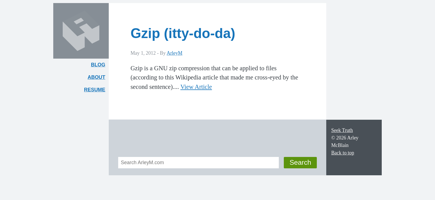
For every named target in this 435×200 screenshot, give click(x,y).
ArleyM (175, 53)
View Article (196, 86)
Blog (98, 65)
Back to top (342, 153)
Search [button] (300, 162)
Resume (94, 89)
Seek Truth (342, 130)
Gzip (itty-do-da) (182, 33)
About (98, 78)
